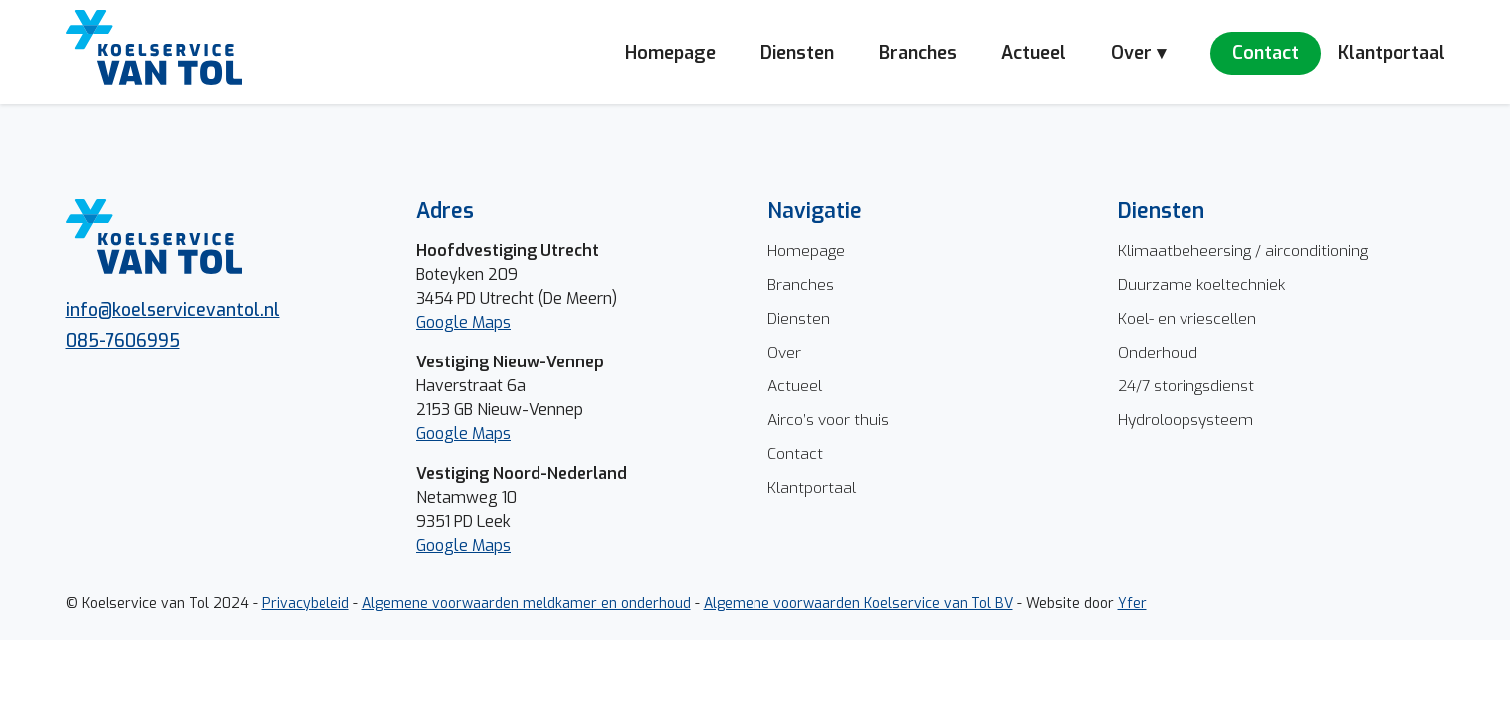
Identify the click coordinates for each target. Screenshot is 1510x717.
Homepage (670, 53)
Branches (918, 53)
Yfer (1132, 604)
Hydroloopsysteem (1185, 419)
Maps (491, 433)
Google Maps (463, 322)
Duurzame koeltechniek (1201, 284)
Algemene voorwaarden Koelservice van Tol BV (858, 604)
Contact (1265, 53)
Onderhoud (1157, 352)
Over (784, 352)
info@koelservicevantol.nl (173, 310)
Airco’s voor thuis (828, 419)
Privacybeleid (305, 604)
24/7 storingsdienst (1186, 385)
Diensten (797, 53)
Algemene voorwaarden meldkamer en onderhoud (526, 604)
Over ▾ (1138, 53)
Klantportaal (1391, 53)
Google (444, 433)
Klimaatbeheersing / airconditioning (1243, 250)
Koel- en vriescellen (1187, 318)
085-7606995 (123, 341)
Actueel (1033, 53)
